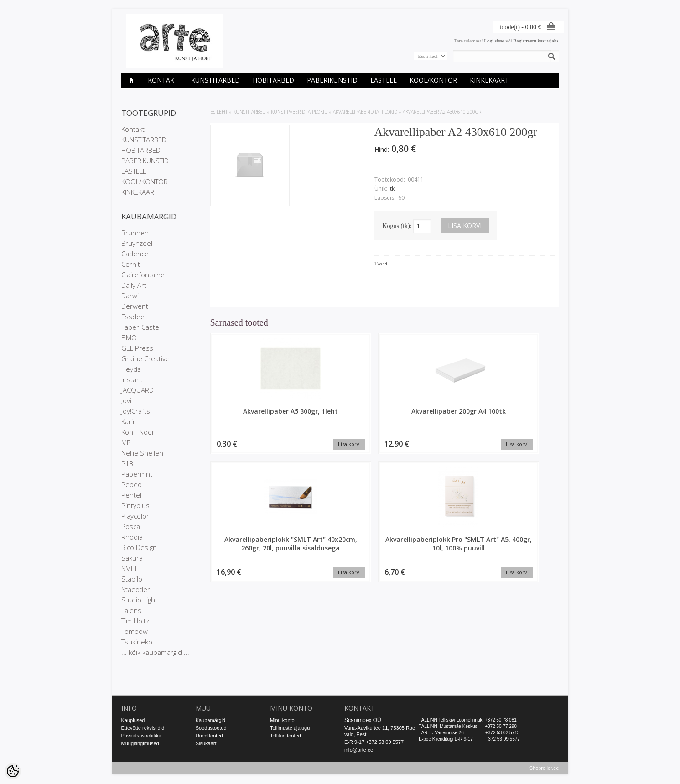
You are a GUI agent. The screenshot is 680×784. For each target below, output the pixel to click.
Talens (131, 610)
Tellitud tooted (285, 735)
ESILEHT (219, 112)
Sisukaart (206, 743)
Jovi (126, 400)
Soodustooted (211, 728)
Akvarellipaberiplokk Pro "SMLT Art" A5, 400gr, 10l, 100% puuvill (518, 424)
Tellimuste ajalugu (290, 728)
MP (126, 442)
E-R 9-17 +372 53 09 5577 (374, 742)
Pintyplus (135, 505)
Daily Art (133, 285)
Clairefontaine (143, 274)
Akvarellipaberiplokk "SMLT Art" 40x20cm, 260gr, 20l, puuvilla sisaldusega (429, 424)
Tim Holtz (135, 620)
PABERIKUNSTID (332, 80)
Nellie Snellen (142, 452)
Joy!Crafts (135, 410)
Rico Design (139, 547)
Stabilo (131, 578)
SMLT (129, 568)
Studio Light (139, 599)
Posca (130, 526)
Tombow (134, 631)
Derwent (134, 306)
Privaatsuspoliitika (141, 735)
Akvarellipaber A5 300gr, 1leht (251, 415)
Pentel (131, 494)
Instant (132, 379)
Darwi (130, 295)
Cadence (135, 253)
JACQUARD (137, 390)
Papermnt (136, 473)
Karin (129, 421)
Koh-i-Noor (138, 431)
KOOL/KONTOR (433, 80)
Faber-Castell (141, 327)
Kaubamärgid (210, 720)
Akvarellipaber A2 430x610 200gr (442, 112)
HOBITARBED (273, 80)
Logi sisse (494, 40)
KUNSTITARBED (215, 80)
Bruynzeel (136, 243)
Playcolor (135, 515)
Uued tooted (209, 735)
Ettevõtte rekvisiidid (143, 728)
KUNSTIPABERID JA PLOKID (299, 112)
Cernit (130, 264)
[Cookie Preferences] (13, 771)
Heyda (131, 369)
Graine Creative (145, 358)
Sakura (132, 557)
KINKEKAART (489, 80)
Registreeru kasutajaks (535, 40)
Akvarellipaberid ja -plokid (365, 112)
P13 (127, 463)
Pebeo (131, 484)
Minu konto (282, 720)
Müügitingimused (140, 743)
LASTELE (383, 80)
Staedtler (135, 589)
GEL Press (137, 348)
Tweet (381, 263)
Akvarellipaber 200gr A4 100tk (340, 415)
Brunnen (135, 232)
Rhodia (132, 536)
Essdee (133, 316)
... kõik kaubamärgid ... (155, 652)
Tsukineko (136, 641)
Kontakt (163, 80)
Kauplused (133, 720)
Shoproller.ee (544, 768)
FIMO (129, 337)
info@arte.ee (358, 750)
